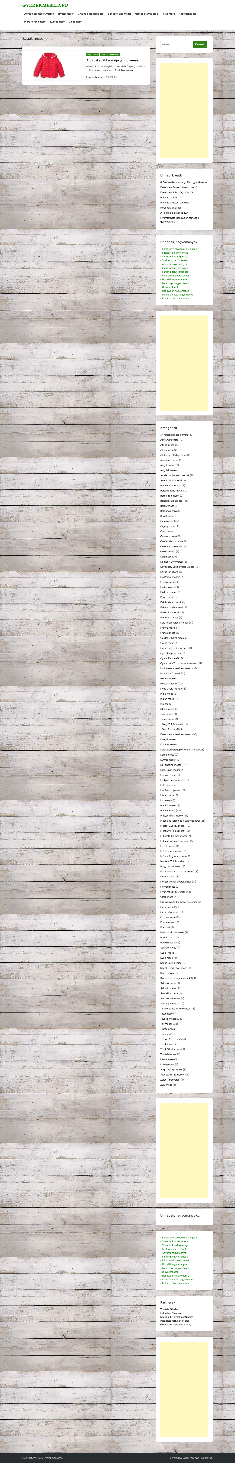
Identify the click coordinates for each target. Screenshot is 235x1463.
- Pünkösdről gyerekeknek (174, 275)
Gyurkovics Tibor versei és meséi (178, 663)
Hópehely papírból (170, 207)
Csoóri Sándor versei (171, 541)
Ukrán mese (167, 1059)
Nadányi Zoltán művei (172, 861)
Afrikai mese (167, 444)
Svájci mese (167, 952)
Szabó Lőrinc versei (171, 962)
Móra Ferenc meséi (35, 21)
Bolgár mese (167, 505)
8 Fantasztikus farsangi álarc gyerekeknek (183, 182)
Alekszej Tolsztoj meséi (173, 455)
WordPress (188, 1457)
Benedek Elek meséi (119, 13)
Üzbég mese (167, 1064)
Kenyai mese (167, 739)
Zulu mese (166, 1084)
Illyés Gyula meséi (170, 688)
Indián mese (167, 698)
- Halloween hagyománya (174, 290)
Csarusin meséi (168, 536)
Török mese (166, 1044)
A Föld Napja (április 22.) (174, 212)
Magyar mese (167, 810)
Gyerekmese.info (45, 5)
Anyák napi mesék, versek (39, 13)
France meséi (168, 627)
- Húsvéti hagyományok (173, 279)
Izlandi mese (167, 708)
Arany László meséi (171, 480)
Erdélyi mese (167, 582)
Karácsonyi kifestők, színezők (176, 192)
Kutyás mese (57, 21)
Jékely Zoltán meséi (171, 724)
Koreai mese (167, 754)
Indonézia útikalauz (171, 1313)
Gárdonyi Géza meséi (172, 637)
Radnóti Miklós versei (172, 932)
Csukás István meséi (171, 546)
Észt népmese (168, 592)
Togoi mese (166, 1033)
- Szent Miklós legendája (174, 256)
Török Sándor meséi (171, 1049)
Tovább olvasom (124, 70)
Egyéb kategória (169, 571)
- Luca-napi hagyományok (175, 283)
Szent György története (173, 967)
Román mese (167, 937)
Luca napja (166, 800)
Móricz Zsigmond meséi (173, 856)
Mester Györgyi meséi (172, 825)
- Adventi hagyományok (173, 264)
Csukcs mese (167, 551)
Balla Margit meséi (170, 485)
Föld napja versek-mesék (174, 622)
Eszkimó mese (168, 587)
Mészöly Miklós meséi (172, 830)
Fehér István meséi (171, 602)
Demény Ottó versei (171, 561)
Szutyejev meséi (169, 1003)
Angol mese (92, 54)
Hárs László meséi (170, 673)
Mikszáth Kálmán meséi (173, 835)
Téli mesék (166, 1023)
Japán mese (167, 719)
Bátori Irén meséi (169, 495)
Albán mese (167, 449)
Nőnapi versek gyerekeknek (175, 881)
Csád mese (166, 531)
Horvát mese (167, 678)
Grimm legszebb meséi (91, 13)
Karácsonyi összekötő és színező (178, 187)
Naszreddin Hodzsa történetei (177, 871)
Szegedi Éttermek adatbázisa (176, 1316)
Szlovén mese (168, 988)
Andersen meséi (188, 13)
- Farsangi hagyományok (174, 267)
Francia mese (167, 632)
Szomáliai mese (169, 993)
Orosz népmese (169, 912)
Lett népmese (168, 785)
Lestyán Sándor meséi (172, 780)
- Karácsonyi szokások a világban (178, 248)
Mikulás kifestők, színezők (175, 202)
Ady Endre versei (169, 439)
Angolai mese (168, 470)
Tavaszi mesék (66, 13)
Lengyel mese (168, 774)
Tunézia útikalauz (170, 1309)
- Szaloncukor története (173, 260)
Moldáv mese (167, 846)
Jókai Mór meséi (169, 729)
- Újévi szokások (169, 287)
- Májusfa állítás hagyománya (176, 294)
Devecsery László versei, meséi (177, 566)
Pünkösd (165, 927)
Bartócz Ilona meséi (109, 54)
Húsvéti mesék (168, 683)
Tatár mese (166, 1013)
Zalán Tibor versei (170, 1079)
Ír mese (164, 703)
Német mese (167, 876)
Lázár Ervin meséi (170, 769)
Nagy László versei (170, 866)
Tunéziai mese (168, 1054)
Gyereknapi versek (170, 653)
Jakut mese (166, 714)
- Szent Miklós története (174, 252)
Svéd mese (166, 957)
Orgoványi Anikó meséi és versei (178, 901)
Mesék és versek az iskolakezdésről (180, 820)
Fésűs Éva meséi (169, 612)
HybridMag (206, 1457)
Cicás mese (75, 21)
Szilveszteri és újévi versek (175, 978)
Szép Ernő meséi (169, 973)
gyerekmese (95, 77)
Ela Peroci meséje (170, 576)
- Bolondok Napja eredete (174, 298)
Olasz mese (166, 896)
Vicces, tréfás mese (171, 1074)
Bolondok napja (169, 510)
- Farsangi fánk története (174, 271)
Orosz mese (167, 907)
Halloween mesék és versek (176, 668)
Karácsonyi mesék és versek (176, 734)
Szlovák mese (168, 983)
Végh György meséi (171, 1069)
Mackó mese (167, 805)
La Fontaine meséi (170, 764)
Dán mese (166, 556)
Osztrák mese (168, 917)
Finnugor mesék (169, 617)
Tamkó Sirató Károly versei (175, 1008)
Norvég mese (167, 886)
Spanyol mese (168, 947)
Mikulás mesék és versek (174, 841)
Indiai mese (166, 693)
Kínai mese (166, 744)
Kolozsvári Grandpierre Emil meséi (179, 749)
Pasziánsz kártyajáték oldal (175, 1320)
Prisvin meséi (167, 922)
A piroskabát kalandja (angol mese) (113, 60)
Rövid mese (168, 13)
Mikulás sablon (168, 197)
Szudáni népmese (170, 998)
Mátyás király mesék (146, 13)
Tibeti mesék (167, 1028)
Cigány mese (167, 526)
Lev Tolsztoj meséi (170, 790)
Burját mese (167, 516)
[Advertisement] (184, 110)
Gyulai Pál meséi (169, 658)
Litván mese (167, 795)
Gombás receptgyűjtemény (175, 1324)
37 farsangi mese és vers (174, 434)
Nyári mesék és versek (172, 891)
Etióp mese (166, 597)
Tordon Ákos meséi (171, 1039)
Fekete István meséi (171, 607)
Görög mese (167, 642)
